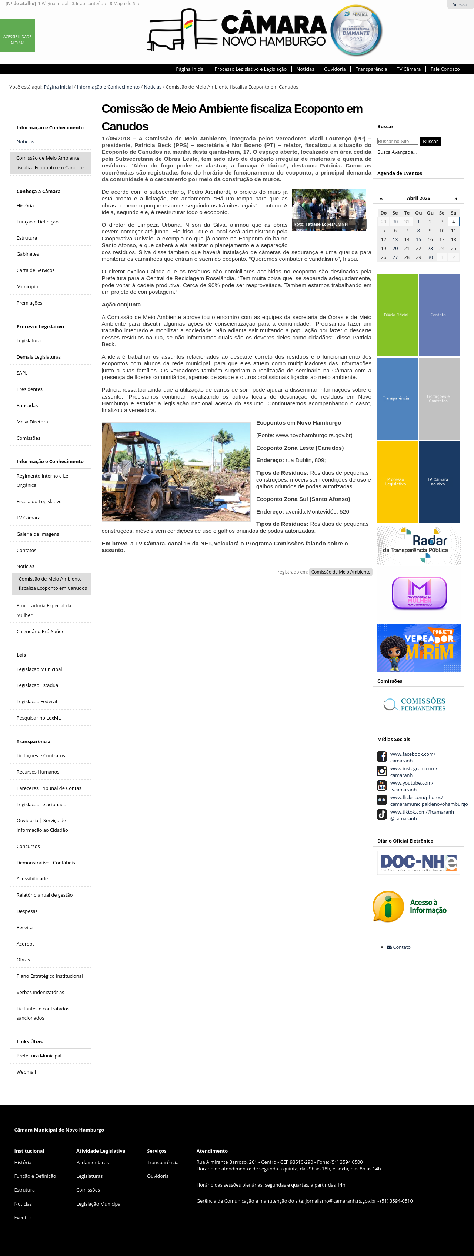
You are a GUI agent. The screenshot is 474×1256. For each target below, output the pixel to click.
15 (418, 239)
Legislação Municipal (99, 1203)
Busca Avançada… (397, 152)
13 (395, 239)
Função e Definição (35, 1176)
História (22, 1162)
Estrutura (24, 1189)
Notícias (305, 69)
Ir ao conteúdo (89, 3)
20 (395, 248)
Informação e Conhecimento (108, 86)
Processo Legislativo (40, 326)
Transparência (371, 69)
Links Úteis (30, 1041)
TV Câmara (409, 69)
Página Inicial (53, 3)
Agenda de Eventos (399, 173)
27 (395, 257)
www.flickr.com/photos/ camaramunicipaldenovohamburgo (428, 800)
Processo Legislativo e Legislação (250, 69)
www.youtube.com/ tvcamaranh (410, 786)
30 (395, 221)
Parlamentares (92, 1162)
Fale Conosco (445, 69)
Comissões (88, 1189)
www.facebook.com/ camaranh (411, 757)
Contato (402, 947)
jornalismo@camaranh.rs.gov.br (341, 1200)
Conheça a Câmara (39, 191)
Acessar (460, 4)
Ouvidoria (335, 69)
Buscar (385, 126)
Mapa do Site (125, 3)
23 (430, 248)
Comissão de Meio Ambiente (341, 572)
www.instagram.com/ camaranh (412, 771)
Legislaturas (89, 1176)
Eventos (22, 1217)
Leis (21, 654)
